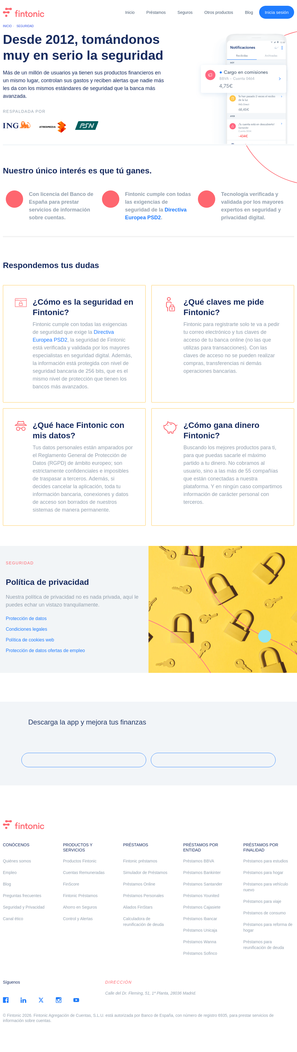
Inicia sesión (277, 12)
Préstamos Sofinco (200, 953)
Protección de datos (26, 618)
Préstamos (156, 12)
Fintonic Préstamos (80, 895)
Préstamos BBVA (198, 861)
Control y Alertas (78, 918)
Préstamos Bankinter (202, 872)
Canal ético (13, 918)
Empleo (9, 872)
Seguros (184, 12)
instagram (59, 1000)
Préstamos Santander (202, 884)
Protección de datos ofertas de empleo (45, 650)
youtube (76, 1000)
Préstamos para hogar (263, 872)
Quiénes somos (17, 861)
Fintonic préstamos (140, 861)
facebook (6, 1000)
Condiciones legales (26, 629)
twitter (41, 1000)
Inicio (130, 12)
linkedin (23, 1000)
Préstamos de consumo (264, 913)
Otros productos (218, 12)
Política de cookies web (30, 639)
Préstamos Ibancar (200, 918)
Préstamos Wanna (199, 941)
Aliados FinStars (138, 907)
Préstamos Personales (143, 895)
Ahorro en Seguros (80, 907)
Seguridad (25, 26)
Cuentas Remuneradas (84, 872)
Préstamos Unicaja (200, 930)
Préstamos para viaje (262, 901)
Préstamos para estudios (265, 861)
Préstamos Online (139, 884)
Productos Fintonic (79, 861)
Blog (249, 12)
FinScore (71, 884)
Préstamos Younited (201, 895)
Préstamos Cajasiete (201, 907)
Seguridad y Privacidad (23, 907)
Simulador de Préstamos (145, 872)
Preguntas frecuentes (22, 895)
